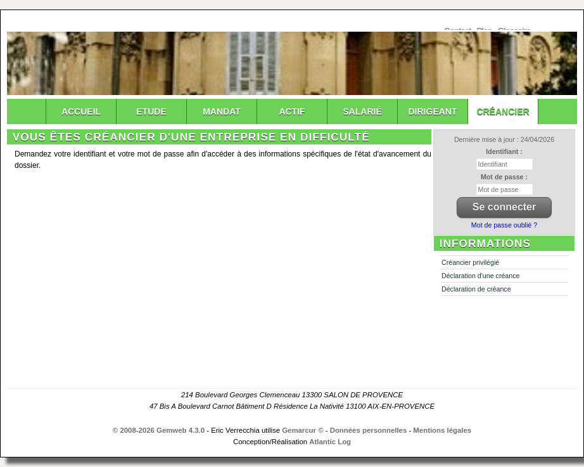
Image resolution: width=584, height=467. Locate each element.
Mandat (222, 111)
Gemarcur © (302, 430)
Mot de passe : (504, 177)
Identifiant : (504, 151)
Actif (292, 111)
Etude (151, 111)
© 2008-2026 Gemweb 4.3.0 (159, 430)
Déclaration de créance (476, 289)
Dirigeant (433, 111)
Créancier (502, 111)
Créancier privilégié (470, 262)
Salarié (362, 111)
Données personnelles (368, 430)
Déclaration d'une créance (480, 275)
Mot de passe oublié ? (504, 225)
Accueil (81, 111)
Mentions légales (442, 430)
